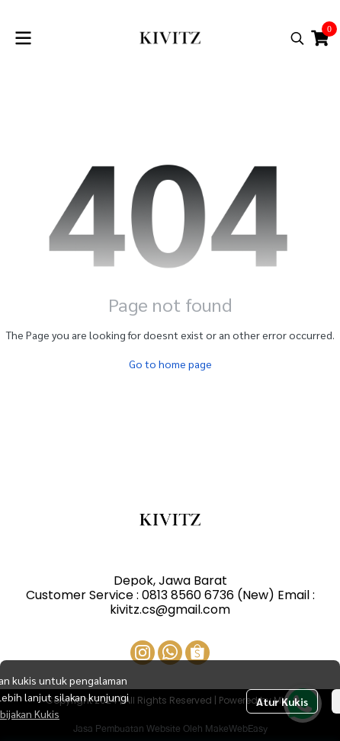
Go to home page (170, 363)
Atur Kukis (282, 701)
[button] (297, 38)
